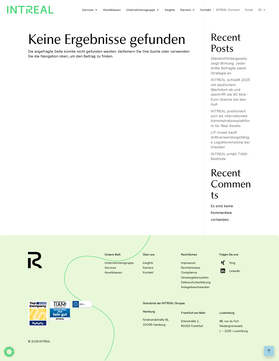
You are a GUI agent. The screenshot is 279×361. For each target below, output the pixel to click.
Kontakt (205, 9)
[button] (9, 352)
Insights (170, 9)
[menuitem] (262, 9)
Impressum (188, 262)
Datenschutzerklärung (196, 282)
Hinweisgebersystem (195, 277)
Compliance (189, 272)
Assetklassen (112, 9)
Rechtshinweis (190, 267)
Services (88, 9)
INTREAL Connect (228, 9)
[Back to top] (269, 351)
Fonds (249, 9)
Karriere (185, 9)
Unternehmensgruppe (140, 9)
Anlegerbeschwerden (195, 287)
